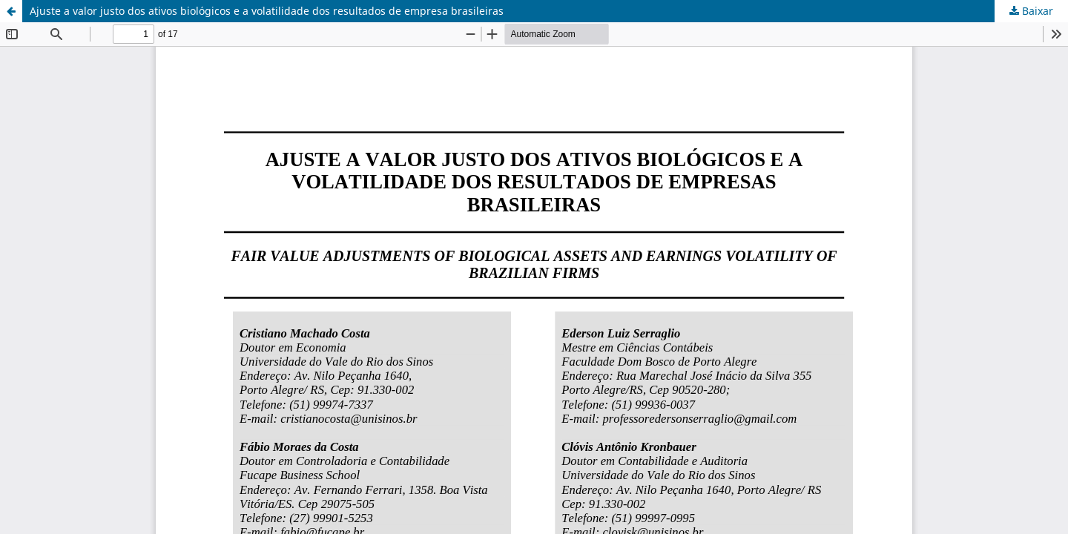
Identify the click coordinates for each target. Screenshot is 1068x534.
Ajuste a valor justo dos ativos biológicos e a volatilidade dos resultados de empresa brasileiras (267, 11)
